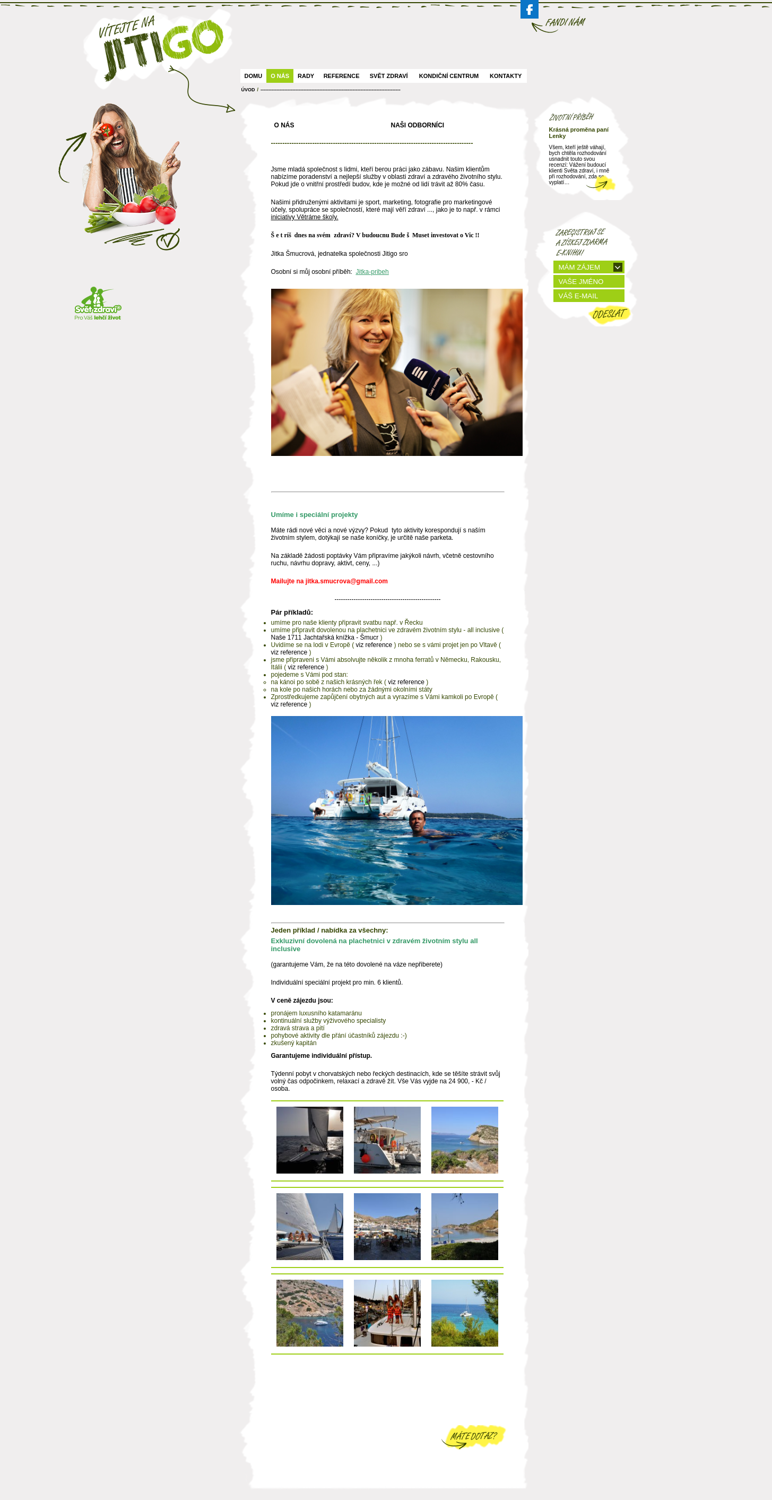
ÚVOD (248, 89)
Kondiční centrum (449, 76)
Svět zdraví (389, 76)
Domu (254, 76)
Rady (306, 76)
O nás (280, 76)
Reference (342, 76)
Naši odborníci (418, 125)
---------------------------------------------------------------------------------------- (331, 89)
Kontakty (506, 76)
